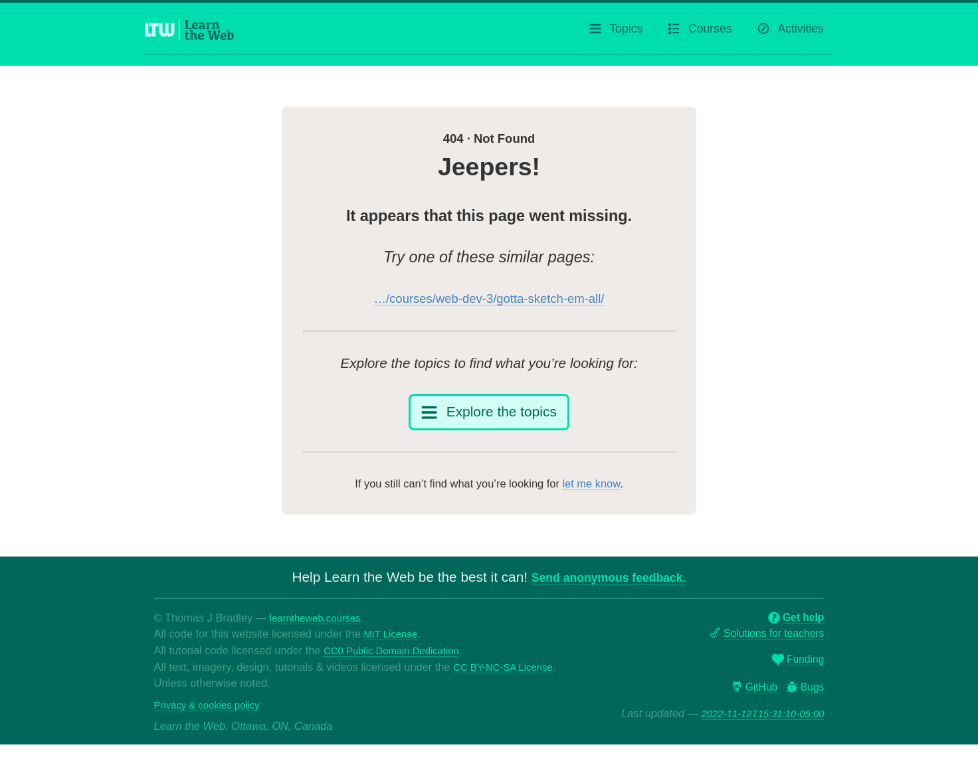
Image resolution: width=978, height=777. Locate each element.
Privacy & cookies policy (212, 736)
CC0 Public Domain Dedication (398, 666)
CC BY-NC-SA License (209, 699)
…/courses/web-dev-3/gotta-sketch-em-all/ (489, 306)
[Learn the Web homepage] (190, 33)
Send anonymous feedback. (609, 592)
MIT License (393, 649)
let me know (591, 499)
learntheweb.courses (320, 633)
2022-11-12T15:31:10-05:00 (756, 733)
